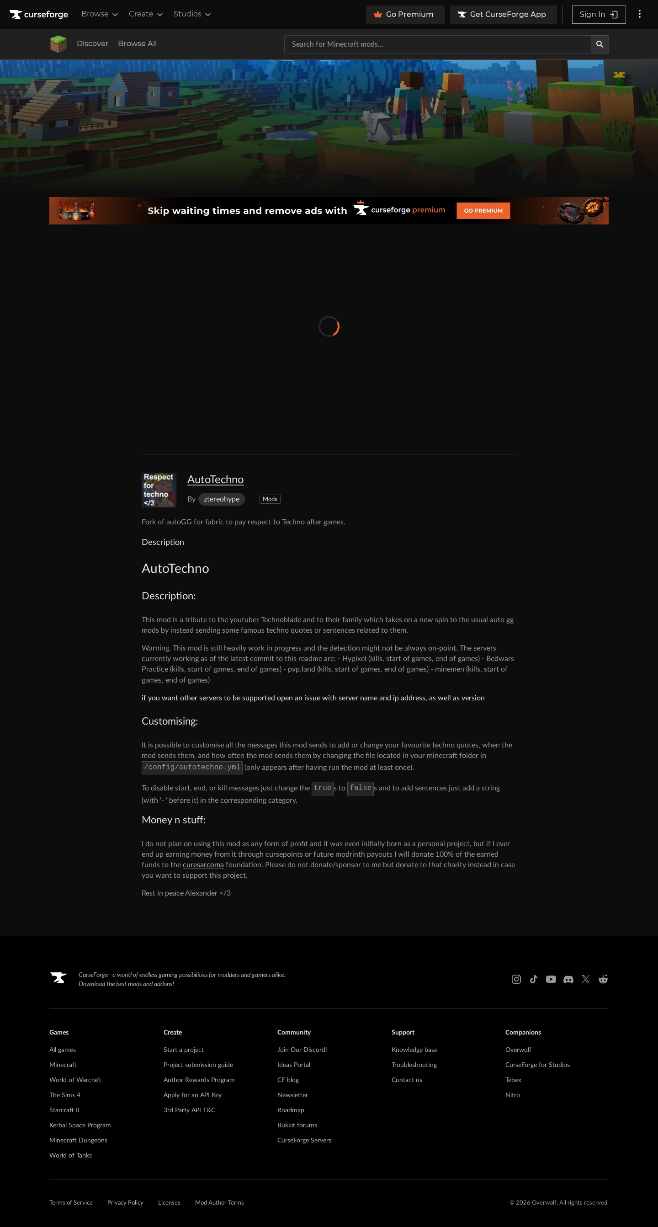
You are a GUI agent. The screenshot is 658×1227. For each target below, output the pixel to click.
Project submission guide (198, 1065)
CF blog (288, 1080)
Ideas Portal (293, 1065)
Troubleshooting (414, 1065)
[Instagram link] (516, 979)
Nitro (512, 1095)
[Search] (600, 44)
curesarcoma (203, 865)
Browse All (137, 43)
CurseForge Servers (304, 1140)
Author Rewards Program (199, 1080)
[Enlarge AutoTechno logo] (159, 490)
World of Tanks (70, 1155)
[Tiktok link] (533, 979)
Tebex (513, 1080)
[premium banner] (329, 210)
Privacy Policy (125, 1203)
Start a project (184, 1050)
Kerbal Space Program (80, 1125)
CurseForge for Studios (537, 1065)
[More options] (640, 14)
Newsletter (292, 1095)
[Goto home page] (39, 14)
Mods (270, 499)
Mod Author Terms (219, 1203)
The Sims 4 (64, 1095)
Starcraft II (64, 1110)
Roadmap (290, 1110)
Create (146, 14)
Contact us (407, 1080)
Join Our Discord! (302, 1050)
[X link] (585, 979)
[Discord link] (568, 979)
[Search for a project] (438, 44)
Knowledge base (414, 1050)
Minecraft (63, 1065)
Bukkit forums (297, 1125)
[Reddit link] (603, 979)
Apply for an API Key (193, 1095)
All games (62, 1050)
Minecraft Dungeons (78, 1140)
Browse (100, 14)
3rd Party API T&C (189, 1110)
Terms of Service (71, 1203)
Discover (93, 43)
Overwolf (518, 1050)
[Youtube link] (551, 979)
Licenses (169, 1203)
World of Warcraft (75, 1080)
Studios (193, 14)
